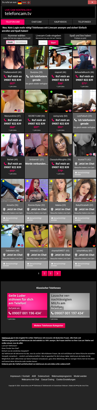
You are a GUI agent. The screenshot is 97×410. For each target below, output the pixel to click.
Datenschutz (44, 376)
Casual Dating (47, 380)
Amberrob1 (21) (36, 159)
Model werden (80, 376)
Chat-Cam (36, 22)
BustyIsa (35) (36, 72)
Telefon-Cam (13, 22)
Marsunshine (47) (12, 116)
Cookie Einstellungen (65, 380)
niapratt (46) (60, 72)
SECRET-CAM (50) (36, 116)
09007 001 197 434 (67, 313)
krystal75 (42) (84, 159)
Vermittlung (21, 42)
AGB (34, 376)
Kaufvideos (60, 22)
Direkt (10, 42)
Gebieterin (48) (12, 250)
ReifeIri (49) (12, 159)
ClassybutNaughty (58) (60, 159)
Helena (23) (60, 205)
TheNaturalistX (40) (13, 72)
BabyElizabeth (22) (84, 205)
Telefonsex (84, 22)
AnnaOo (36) (12, 205)
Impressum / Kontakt (20, 376)
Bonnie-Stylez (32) (36, 205)
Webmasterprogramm (62, 376)
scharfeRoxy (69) (84, 250)
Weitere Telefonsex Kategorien (48, 325)
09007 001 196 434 (25, 313)
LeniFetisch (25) (84, 116)
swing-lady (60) (60, 116)
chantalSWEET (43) (60, 250)
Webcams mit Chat (30, 380)
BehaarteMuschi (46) (84, 72)
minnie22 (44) (36, 250)
